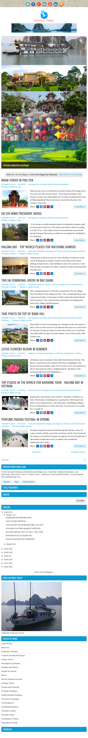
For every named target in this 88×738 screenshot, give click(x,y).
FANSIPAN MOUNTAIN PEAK (19, 518)
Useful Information (9, 707)
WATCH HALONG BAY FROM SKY (20, 539)
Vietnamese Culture (73, 353)
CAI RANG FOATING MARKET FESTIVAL (23, 528)
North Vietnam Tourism (57, 218)
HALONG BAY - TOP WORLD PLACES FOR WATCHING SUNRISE (38, 247)
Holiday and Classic (9, 667)
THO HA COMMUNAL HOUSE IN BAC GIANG (27, 280)
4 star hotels (6, 644)
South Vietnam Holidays (58, 184)
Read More (80, 207)
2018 (6, 559)
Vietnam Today (7, 715)
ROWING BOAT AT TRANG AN (19, 536)
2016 (6, 567)
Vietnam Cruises (8, 254)
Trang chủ (36, 452)
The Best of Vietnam (10, 699)
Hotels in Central (8, 671)
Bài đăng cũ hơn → (79, 452)
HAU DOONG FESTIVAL (16, 521)
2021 (6, 549)
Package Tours (7, 683)
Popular (7, 482)
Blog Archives (28, 482)
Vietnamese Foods (9, 723)
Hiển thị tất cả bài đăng (70, 174)
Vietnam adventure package (16, 165)
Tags (16, 482)
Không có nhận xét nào (11, 187)
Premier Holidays (9, 691)
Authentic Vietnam (36, 251)
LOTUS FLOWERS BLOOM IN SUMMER (24, 349)
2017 (6, 563)
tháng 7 (9, 515)
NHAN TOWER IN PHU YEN (17, 180)
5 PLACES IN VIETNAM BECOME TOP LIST (24, 525)
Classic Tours (51, 284)
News (3, 675)
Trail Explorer (7, 703)
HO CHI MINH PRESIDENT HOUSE (21, 213)
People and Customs (10, 687)
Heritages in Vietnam (37, 184)
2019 (6, 556)
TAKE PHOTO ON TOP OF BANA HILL (23, 313)
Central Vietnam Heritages (40, 424)
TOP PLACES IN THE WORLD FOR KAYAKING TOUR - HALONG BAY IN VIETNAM (42, 384)
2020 (6, 552)
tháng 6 (9, 544)
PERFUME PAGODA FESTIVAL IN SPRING (25, 419)
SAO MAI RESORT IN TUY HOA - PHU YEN (24, 532)
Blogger (49, 572)
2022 (6, 512)
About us (5, 648)
